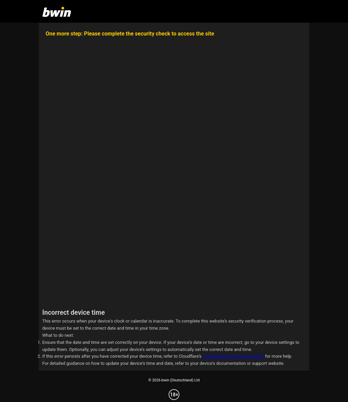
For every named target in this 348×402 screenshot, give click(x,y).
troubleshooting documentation (233, 356)
